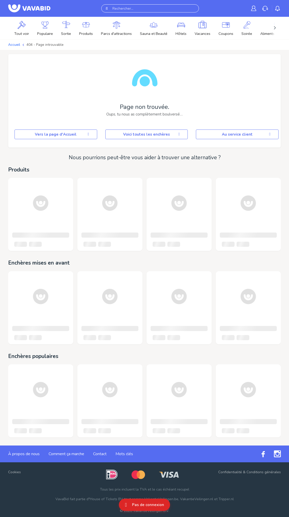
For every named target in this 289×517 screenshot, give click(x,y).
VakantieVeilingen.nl (196, 499)
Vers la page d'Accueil (63, 134)
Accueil (14, 44)
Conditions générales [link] (264, 472)
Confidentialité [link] (230, 472)
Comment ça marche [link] (66, 454)
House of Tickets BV (106, 499)
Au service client (247, 134)
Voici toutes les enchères (152, 134)
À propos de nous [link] (24, 454)
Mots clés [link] (124, 454)
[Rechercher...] (150, 8)
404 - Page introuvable (45, 44)
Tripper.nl (226, 499)
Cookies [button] (14, 472)
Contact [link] (100, 454)
